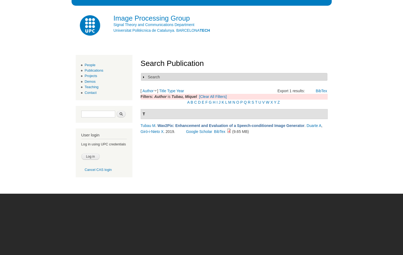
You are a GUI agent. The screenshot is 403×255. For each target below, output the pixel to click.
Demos (90, 81)
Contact (90, 93)
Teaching (91, 87)
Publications (94, 70)
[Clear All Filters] (213, 96)
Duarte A (314, 125)
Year (180, 91)
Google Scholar (199, 131)
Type (171, 91)
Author (148, 91)
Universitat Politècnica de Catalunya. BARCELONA (162, 30)
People (90, 65)
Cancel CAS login (98, 170)
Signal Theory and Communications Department (154, 25)
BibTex (321, 91)
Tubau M (148, 125)
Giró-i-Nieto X (152, 131)
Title (162, 91)
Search (154, 77)
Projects (91, 76)
